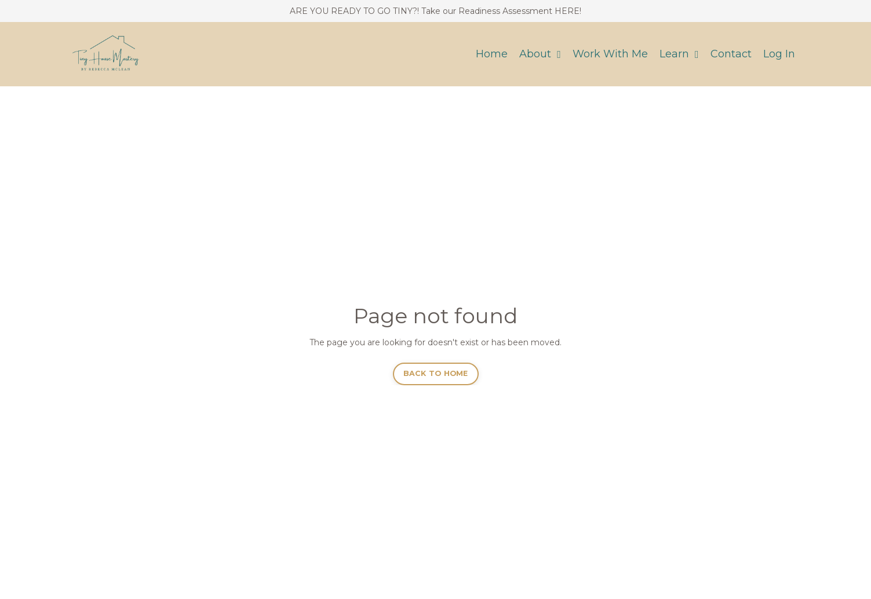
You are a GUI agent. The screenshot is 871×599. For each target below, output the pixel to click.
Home (492, 54)
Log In (779, 54)
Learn (679, 54)
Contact (731, 54)
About (540, 54)
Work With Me (610, 54)
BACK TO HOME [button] (435, 373)
